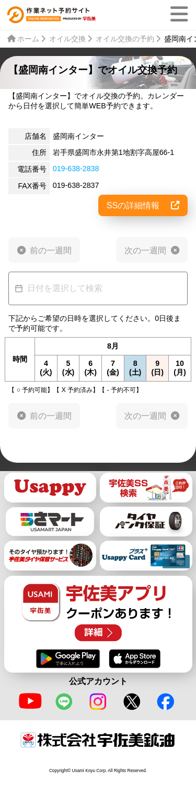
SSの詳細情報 (143, 205)
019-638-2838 (76, 168)
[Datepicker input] (98, 288)
